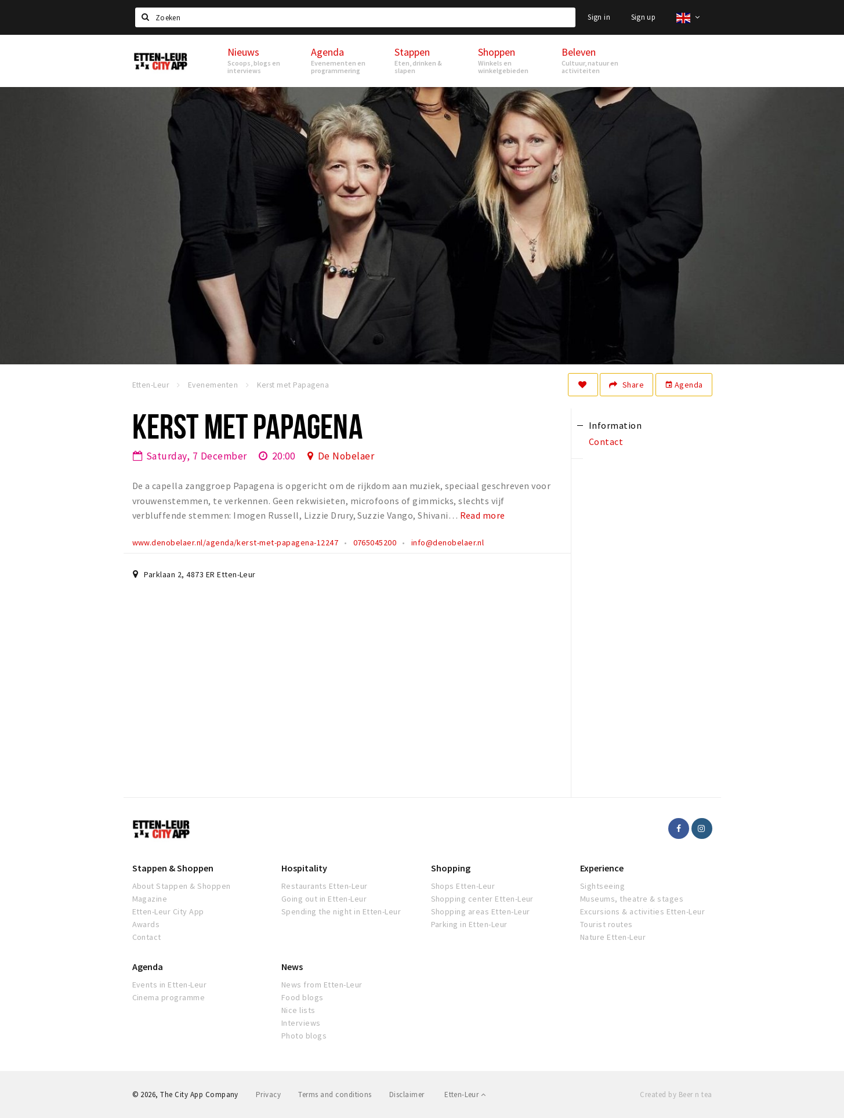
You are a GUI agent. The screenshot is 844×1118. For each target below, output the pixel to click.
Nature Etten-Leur (613, 937)
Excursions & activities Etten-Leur (642, 911)
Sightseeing (602, 886)
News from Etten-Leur (322, 984)
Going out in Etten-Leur (324, 898)
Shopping (450, 868)
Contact (146, 937)
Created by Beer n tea (676, 1094)
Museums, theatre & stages (631, 898)
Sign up (643, 17)
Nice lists (298, 1010)
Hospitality (304, 868)
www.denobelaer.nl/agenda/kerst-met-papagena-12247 (235, 542)
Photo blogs (304, 1035)
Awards (146, 924)
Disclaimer (407, 1094)
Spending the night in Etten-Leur (341, 911)
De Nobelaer (346, 456)
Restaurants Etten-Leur (324, 886)
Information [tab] (615, 425)
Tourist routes (606, 924)
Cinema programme (168, 997)
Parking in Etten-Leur (469, 924)
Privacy (268, 1094)
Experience (602, 868)
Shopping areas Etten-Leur (480, 911)
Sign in (599, 17)
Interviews (301, 1023)
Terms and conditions (335, 1094)
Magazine (150, 898)
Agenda (684, 385)
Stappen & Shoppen (172, 868)
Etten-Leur (465, 1094)
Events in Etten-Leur (169, 984)
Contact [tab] (606, 441)
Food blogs (302, 997)
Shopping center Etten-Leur (482, 898)
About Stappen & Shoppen (181, 886)
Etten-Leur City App (168, 911)
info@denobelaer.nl (447, 542)
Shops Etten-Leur (463, 886)
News (292, 966)
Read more (482, 515)
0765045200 (375, 542)
